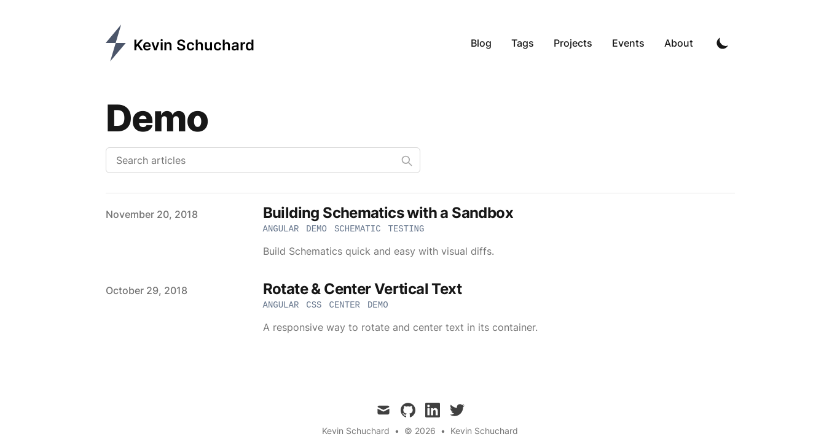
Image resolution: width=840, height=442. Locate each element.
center (344, 305)
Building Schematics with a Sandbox (388, 213)
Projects (573, 43)
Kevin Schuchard (484, 430)
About (678, 43)
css (313, 305)
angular (281, 229)
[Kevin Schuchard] (180, 43)
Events (628, 43)
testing (406, 229)
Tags (522, 43)
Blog (481, 43)
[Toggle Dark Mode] (722, 43)
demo (316, 229)
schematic (357, 229)
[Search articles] (263, 160)
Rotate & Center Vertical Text (362, 289)
